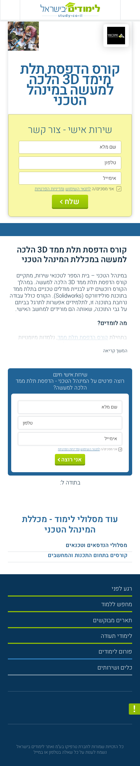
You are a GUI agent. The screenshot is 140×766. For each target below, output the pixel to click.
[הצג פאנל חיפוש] (10, 10)
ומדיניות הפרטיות (49, 188)
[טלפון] (70, 162)
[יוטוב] (76, 710)
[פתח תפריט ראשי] (130, 10)
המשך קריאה (115, 350)
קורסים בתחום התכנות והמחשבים (87, 555)
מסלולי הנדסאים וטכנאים (96, 545)
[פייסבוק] (67, 710)
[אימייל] (70, 178)
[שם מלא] (70, 147)
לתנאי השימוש (78, 188)
